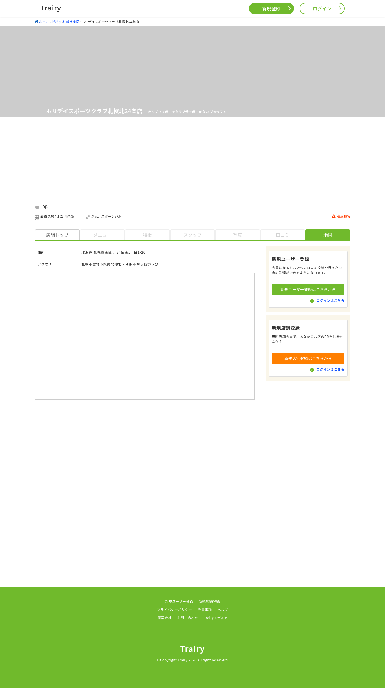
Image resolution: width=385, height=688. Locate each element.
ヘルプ (223, 609)
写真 (237, 234)
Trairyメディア (215, 617)
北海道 (56, 21)
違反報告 (341, 216)
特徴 (147, 234)
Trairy (192, 648)
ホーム (42, 21)
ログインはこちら (330, 300)
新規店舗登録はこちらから (308, 358)
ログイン (322, 8)
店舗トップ (57, 234)
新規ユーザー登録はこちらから (308, 289)
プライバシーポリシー (174, 609)
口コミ (282, 234)
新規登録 (271, 8)
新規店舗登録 (209, 601)
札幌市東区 (71, 21)
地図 (327, 234)
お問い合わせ (187, 617)
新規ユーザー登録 (179, 601)
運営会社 (165, 617)
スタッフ (192, 234)
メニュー (102, 234)
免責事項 (205, 609)
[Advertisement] (192, 160)
